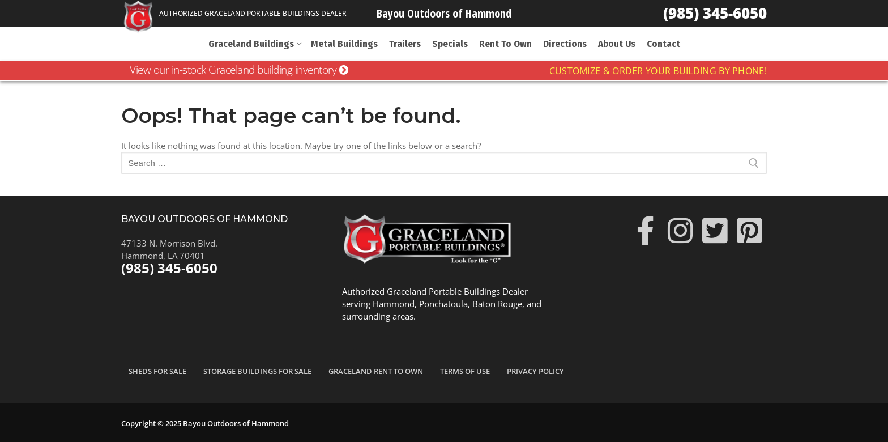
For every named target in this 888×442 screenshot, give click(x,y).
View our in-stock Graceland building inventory (239, 69)
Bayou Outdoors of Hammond (444, 13)
